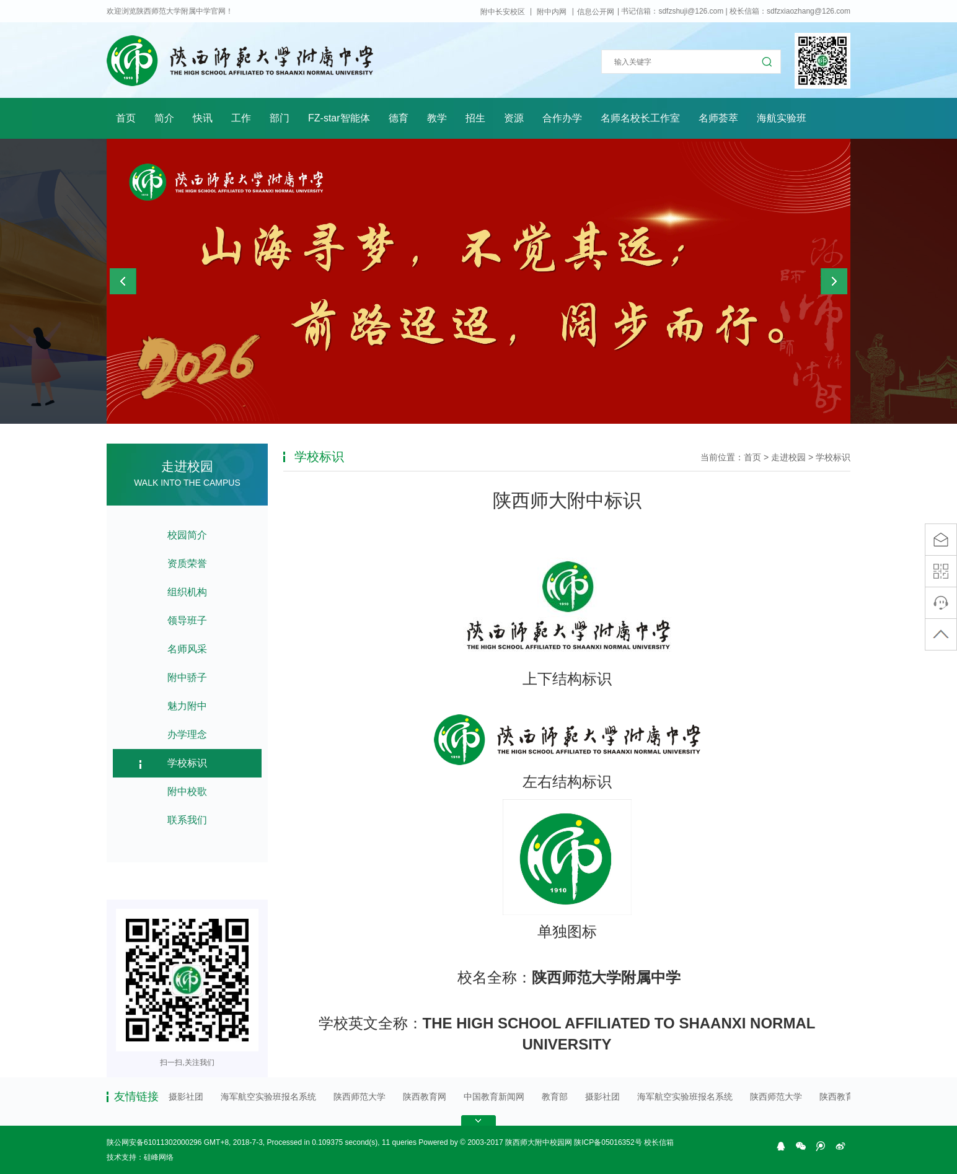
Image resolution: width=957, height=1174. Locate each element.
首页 (126, 118)
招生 (475, 118)
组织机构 (187, 592)
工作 (241, 118)
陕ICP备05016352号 (608, 1142)
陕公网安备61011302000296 (154, 1142)
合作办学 (562, 118)
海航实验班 (781, 118)
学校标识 (187, 763)
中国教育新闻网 (494, 1097)
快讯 (203, 118)
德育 (398, 118)
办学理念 (187, 734)
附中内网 (552, 11)
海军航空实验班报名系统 (269, 1097)
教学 (437, 118)
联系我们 (187, 820)
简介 (164, 118)
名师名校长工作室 (640, 118)
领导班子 (187, 620)
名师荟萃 (718, 118)
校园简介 (187, 535)
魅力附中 (187, 706)
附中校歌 (187, 791)
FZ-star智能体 (339, 118)
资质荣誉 (187, 563)
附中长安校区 (502, 11)
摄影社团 (186, 1097)
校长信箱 (659, 1142)
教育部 (555, 1097)
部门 (279, 118)
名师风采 (187, 649)
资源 (514, 118)
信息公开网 (595, 11)
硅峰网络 (159, 1157)
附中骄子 (187, 677)
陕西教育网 (425, 1097)
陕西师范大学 (360, 1097)
